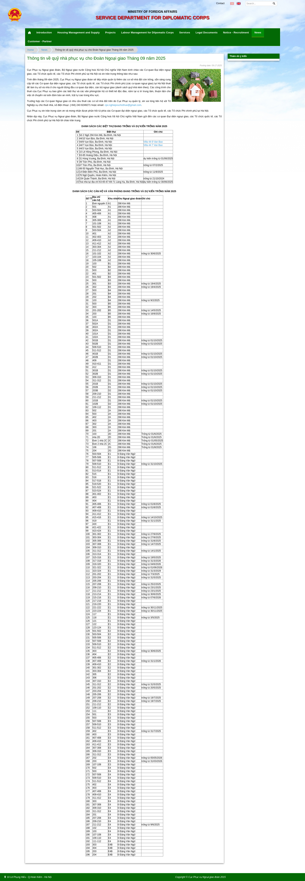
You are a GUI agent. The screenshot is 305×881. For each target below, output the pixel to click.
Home (30, 50)
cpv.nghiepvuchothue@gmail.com (123, 105)
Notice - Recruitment (236, 32)
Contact (220, 3)
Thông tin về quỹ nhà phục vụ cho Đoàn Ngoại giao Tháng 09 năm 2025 (94, 50)
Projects (110, 32)
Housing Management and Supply (78, 32)
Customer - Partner (40, 41)
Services (184, 32)
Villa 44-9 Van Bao (153, 141)
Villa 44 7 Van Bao (153, 145)
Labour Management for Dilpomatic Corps (147, 32)
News (257, 32)
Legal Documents (207, 32)
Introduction (44, 32)
